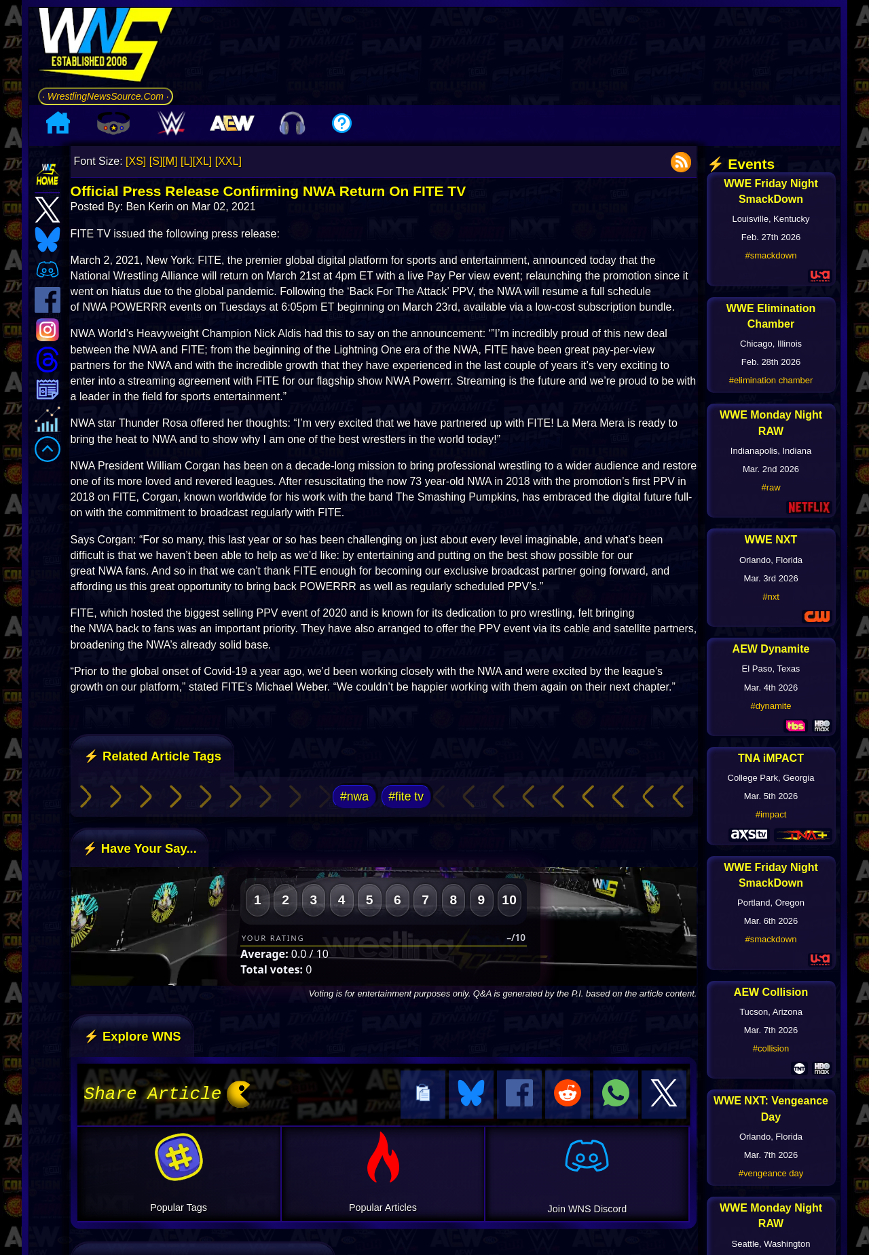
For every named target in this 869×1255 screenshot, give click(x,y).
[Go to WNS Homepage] (105, 47)
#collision (771, 1048)
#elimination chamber (771, 380)
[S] (156, 161)
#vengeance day (771, 1173)
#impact (771, 814)
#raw (770, 487)
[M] (169, 161)
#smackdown (771, 255)
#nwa (354, 796)
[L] (187, 161)
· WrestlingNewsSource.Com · (105, 96)
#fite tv (406, 796)
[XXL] (228, 161)
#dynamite (771, 706)
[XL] (202, 161)
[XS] (136, 161)
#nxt (770, 597)
